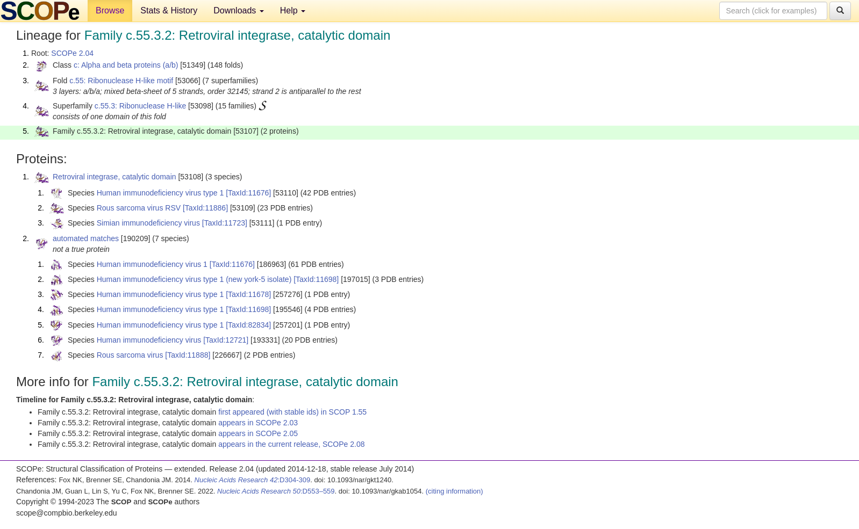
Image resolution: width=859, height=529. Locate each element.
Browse (110, 10)
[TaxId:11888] (187, 355)
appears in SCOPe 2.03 (258, 422)
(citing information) (454, 491)
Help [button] (292, 10)
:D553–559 (276, 491)
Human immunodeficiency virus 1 (152, 264)
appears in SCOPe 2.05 (258, 433)
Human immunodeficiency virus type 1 (160, 193)
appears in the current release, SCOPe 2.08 (291, 444)
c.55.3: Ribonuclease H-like (140, 106)
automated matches (86, 238)
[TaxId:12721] (225, 340)
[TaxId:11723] (224, 223)
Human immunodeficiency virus (149, 340)
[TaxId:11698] (316, 279)
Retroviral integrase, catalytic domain (114, 176)
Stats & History (168, 10)
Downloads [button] (238, 10)
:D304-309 (253, 480)
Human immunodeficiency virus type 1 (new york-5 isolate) (194, 279)
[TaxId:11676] (248, 193)
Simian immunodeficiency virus (148, 223)
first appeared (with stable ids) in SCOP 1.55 (292, 412)
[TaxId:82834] (248, 325)
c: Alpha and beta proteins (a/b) (126, 65)
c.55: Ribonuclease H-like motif (121, 80)
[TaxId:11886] (205, 208)
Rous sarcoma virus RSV (139, 208)
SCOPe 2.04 (72, 53)
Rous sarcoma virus (130, 355)
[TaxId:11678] (248, 294)
